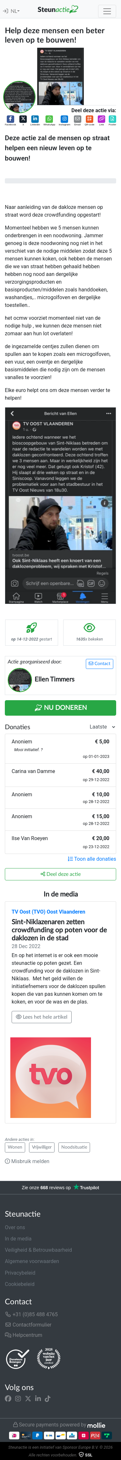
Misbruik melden (27, 1161)
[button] (10, 121)
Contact (99, 663)
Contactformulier (28, 1325)
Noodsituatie (74, 1147)
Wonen (15, 1147)
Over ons (15, 1227)
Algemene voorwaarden (32, 1261)
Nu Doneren (61, 708)
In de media (18, 1239)
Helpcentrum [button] (23, 1335)
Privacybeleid (20, 1273)
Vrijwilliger (42, 1147)
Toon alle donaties (92, 859)
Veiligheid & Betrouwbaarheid (38, 1250)
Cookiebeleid (20, 1284)
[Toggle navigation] (107, 11)
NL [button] (14, 11)
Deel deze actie (61, 874)
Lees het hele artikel (41, 1017)
